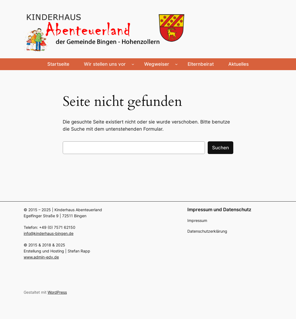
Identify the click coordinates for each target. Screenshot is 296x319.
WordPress (57, 292)
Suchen (220, 147)
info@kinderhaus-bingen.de (48, 233)
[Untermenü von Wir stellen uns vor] (132, 64)
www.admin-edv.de (41, 257)
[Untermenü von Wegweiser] (176, 64)
